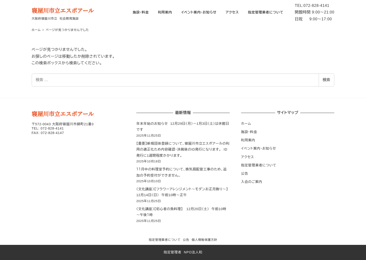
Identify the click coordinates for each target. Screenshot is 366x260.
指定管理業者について (258, 165)
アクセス (247, 157)
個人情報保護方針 (204, 240)
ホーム (246, 124)
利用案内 (248, 140)
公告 (244, 173)
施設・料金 (249, 132)
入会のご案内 (251, 182)
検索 (326, 80)
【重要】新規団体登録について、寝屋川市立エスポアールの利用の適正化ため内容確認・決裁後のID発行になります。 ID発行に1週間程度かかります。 (182, 149)
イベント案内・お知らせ (258, 148)
